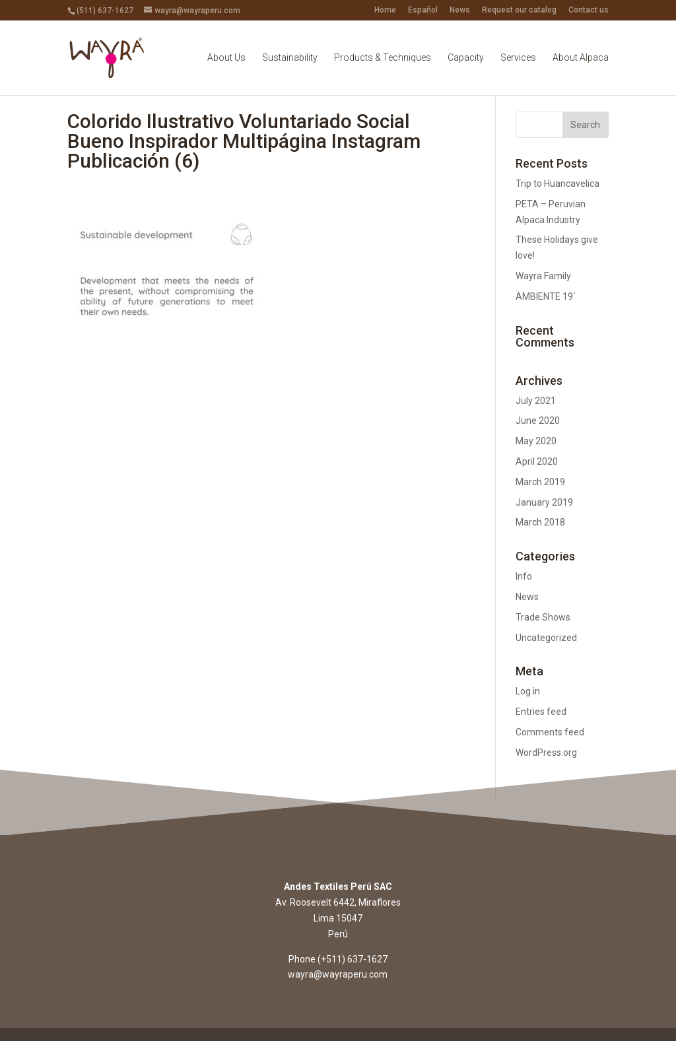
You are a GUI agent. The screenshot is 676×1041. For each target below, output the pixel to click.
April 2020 (537, 461)
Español (423, 10)
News (460, 10)
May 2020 (536, 441)
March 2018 (540, 522)
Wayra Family (543, 276)
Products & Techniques (382, 58)
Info (524, 576)
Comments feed (550, 732)
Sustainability (290, 58)
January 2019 (544, 502)
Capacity (466, 58)
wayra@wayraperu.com (338, 974)
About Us (226, 58)
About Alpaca (581, 58)
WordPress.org (546, 752)
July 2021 (536, 400)
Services (518, 58)
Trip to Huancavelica (557, 183)
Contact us (588, 10)
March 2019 (540, 482)
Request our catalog (519, 10)
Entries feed (541, 711)
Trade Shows (543, 617)
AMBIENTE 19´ (546, 296)
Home (385, 10)
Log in (528, 691)
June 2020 (538, 420)
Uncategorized (546, 637)
